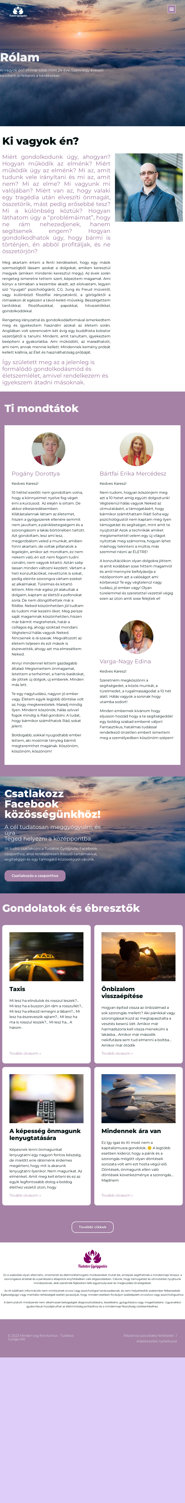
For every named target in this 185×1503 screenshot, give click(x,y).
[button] (172, 9)
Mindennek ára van (131, 1131)
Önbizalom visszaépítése (122, 992)
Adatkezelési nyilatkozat (157, 1341)
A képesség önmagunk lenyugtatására (45, 1134)
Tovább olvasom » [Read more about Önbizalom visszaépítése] (117, 1053)
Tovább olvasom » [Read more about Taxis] (25, 1053)
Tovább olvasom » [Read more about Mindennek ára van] (117, 1195)
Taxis (17, 989)
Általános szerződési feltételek (148, 1335)
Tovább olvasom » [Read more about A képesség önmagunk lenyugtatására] (25, 1195)
